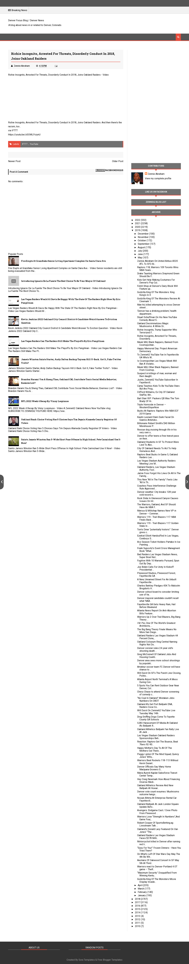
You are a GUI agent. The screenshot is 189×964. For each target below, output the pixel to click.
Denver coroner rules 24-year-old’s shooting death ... (155, 649)
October (142, 240)
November (143, 237)
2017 (138, 902)
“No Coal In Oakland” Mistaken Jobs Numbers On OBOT (155, 699)
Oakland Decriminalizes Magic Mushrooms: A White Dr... (152, 325)
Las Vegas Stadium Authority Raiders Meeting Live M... (156, 462)
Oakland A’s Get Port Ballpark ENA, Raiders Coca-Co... (154, 705)
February (142, 892)
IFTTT (15, 130)
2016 (138, 905)
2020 (138, 227)
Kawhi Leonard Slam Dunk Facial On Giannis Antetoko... (155, 418)
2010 (138, 926)
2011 (138, 922)
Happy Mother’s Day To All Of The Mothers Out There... (154, 749)
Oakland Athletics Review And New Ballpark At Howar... (155, 787)
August (142, 247)
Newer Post (14, 161)
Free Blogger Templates (109, 959)
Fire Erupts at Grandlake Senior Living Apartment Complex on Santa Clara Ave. (63, 261)
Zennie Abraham (156, 174)
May (140, 257)
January (142, 895)
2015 (138, 909)
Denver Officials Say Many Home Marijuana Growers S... (154, 768)
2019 (138, 230)
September (144, 243)
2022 (138, 220)
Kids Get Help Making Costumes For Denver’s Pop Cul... (156, 281)
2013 (138, 916)
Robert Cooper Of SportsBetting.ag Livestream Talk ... (155, 824)
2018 (138, 899)
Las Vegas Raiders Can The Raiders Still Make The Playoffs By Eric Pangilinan (62, 341)
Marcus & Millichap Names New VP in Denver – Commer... (156, 512)
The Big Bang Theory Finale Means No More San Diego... (156, 631)
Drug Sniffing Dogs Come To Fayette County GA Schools (156, 718)
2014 (138, 912)
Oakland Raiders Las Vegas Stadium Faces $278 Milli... (156, 837)
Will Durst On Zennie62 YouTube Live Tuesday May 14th (156, 712)
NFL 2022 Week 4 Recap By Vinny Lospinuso (45, 401)
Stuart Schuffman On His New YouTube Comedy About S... (157, 318)
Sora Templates (87, 959)
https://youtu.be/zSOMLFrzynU (24, 134)
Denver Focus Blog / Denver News (26, 20)
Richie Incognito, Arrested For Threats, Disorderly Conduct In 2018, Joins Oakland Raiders (54, 74)
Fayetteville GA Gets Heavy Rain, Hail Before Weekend (156, 606)
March (141, 888)
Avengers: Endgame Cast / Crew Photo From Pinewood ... (157, 811)
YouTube (34, 144)
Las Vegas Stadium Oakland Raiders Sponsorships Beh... (156, 737)
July (140, 250)
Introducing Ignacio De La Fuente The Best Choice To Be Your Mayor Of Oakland (63, 281)
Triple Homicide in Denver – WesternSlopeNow (151, 406)
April (140, 885)
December (143, 233)
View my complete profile (158, 178)
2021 (138, 223)
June (140, 254)
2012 (138, 919)
